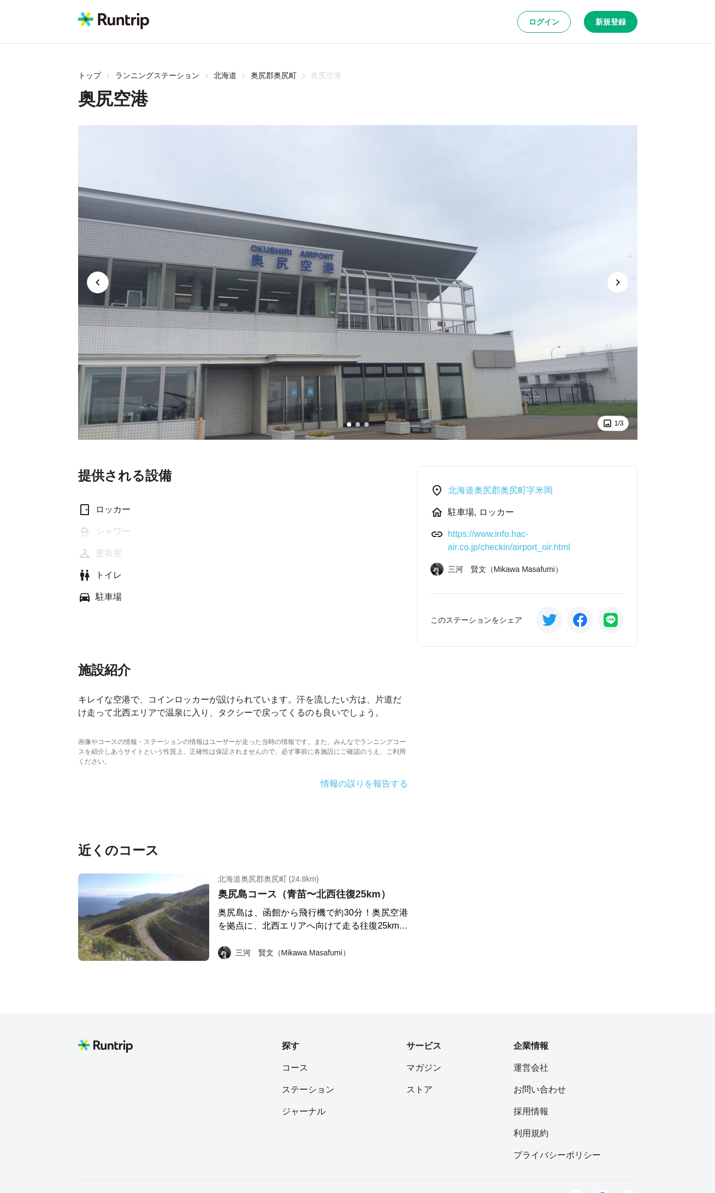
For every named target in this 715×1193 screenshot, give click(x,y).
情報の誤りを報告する (364, 783)
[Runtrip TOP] (113, 21)
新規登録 (610, 21)
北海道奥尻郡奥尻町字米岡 (500, 490)
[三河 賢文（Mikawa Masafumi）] (284, 952)
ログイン (544, 21)
